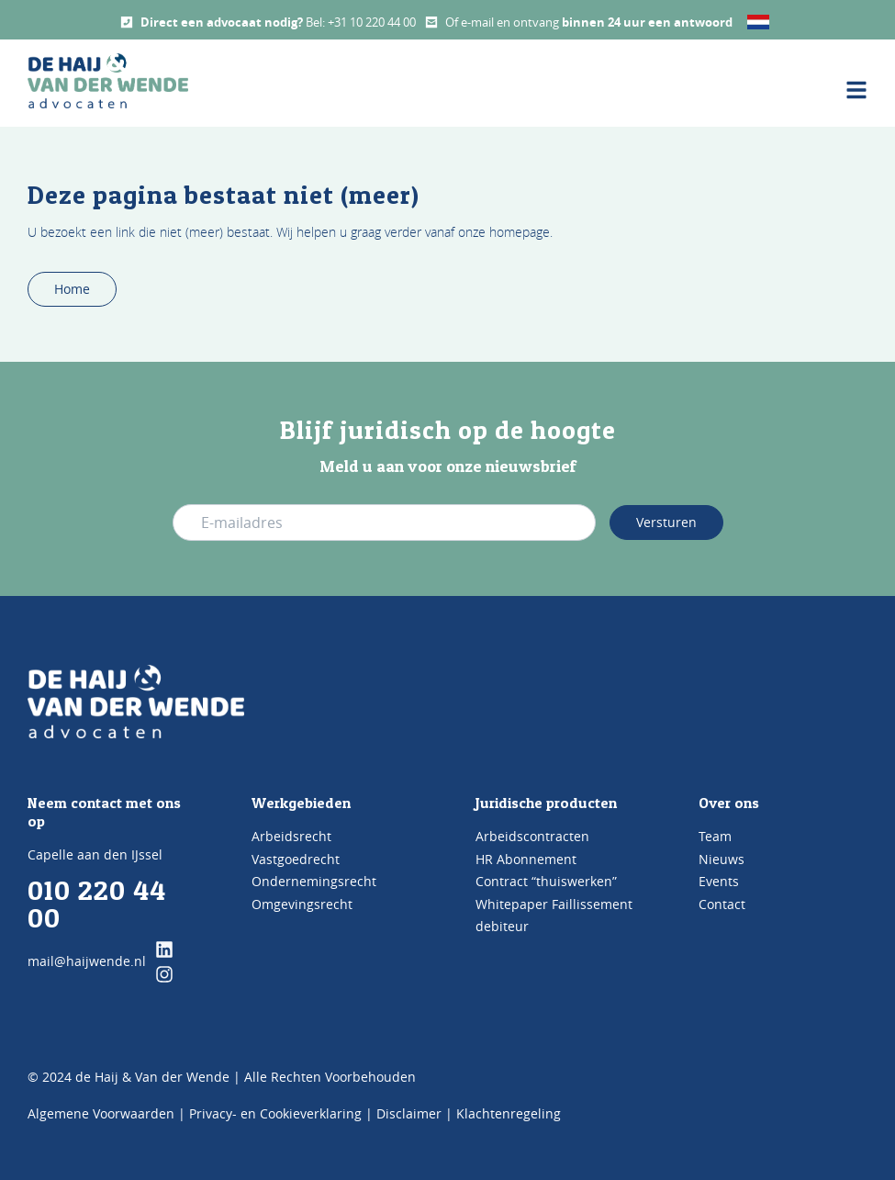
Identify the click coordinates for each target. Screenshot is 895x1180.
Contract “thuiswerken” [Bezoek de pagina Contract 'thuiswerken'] (546, 881)
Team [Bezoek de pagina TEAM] (715, 836)
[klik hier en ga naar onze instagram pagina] (164, 974)
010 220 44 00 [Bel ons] (97, 903)
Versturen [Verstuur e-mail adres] (666, 522)
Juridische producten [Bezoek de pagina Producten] (546, 802)
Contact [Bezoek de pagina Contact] (722, 904)
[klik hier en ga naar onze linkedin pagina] (164, 949)
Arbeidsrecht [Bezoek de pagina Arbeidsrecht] (291, 836)
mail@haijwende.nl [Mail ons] (87, 961)
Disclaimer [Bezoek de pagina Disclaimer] (409, 1113)
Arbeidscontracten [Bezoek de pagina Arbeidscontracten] (532, 836)
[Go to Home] (136, 701)
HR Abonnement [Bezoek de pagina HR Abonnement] (525, 859)
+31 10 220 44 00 (372, 22)
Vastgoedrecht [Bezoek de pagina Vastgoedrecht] (296, 859)
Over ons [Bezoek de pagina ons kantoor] (729, 802)
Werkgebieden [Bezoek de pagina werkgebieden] (301, 802)
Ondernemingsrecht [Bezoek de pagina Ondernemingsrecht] (314, 881)
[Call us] (126, 22)
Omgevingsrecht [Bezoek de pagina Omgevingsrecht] (302, 904)
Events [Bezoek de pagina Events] (719, 881)
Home (72, 289)
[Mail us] (431, 22)
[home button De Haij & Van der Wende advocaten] (108, 80)
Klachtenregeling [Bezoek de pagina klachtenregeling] (508, 1113)
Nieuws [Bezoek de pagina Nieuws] (721, 859)
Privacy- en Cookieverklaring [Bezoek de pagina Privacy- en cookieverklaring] (275, 1113)
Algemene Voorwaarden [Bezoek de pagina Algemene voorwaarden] (101, 1113)
